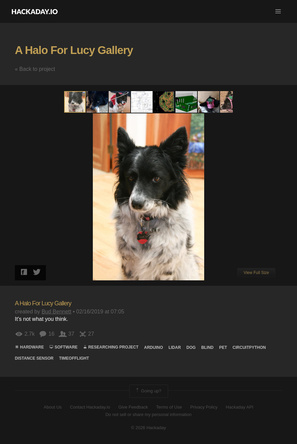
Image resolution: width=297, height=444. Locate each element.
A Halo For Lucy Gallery (74, 50)
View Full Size (256, 272)
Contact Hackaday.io (90, 407)
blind (207, 347)
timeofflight (74, 358)
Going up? (148, 391)
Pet (223, 347)
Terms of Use (169, 407)
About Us (52, 407)
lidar (174, 347)
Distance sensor (34, 358)
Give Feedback (133, 407)
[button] (278, 11)
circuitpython (249, 347)
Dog (190, 347)
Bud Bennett (56, 311)
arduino (153, 347)
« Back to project (35, 69)
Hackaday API (239, 407)
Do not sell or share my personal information (148, 414)
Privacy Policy (204, 407)
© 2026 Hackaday (148, 427)
